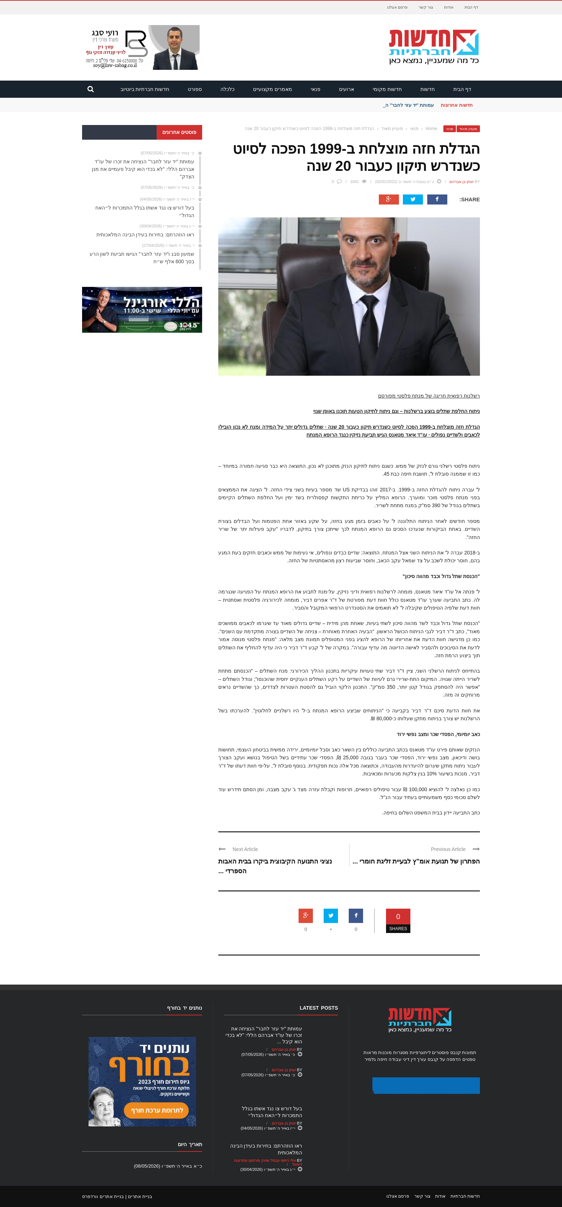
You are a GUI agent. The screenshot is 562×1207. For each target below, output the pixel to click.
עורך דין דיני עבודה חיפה (401, 1059)
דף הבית (471, 7)
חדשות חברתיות (465, 1196)
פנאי (315, 89)
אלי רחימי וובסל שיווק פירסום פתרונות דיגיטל (268, 1162)
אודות (448, 7)
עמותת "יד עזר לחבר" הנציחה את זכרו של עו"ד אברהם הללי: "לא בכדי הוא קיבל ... (263, 1035)
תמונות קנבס (463, 1052)
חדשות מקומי (387, 89)
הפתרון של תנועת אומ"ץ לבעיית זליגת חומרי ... (416, 861)
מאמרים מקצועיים (272, 89)
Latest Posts (319, 1008)
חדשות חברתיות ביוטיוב (145, 89)
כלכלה (227, 89)
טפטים (468, 1059)
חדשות (427, 89)
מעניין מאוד (468, 129)
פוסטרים (440, 1052)
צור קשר (426, 7)
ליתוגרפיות (420, 1052)
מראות (370, 1052)
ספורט (195, 89)
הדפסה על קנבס (444, 1059)
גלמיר (370, 1059)
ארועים (346, 89)
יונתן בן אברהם (461, 181)
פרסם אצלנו (397, 7)
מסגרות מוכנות (393, 1052)
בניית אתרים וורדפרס (103, 1196)
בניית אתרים (140, 1196)
